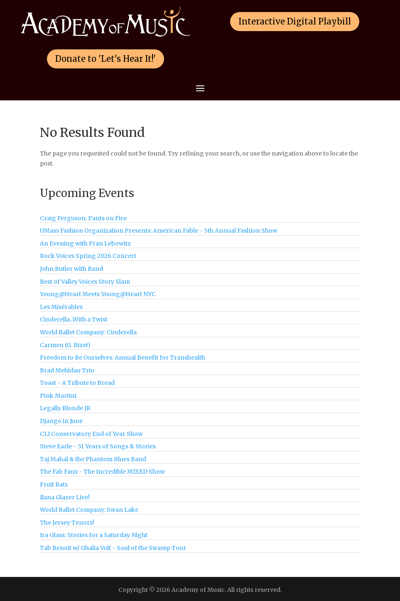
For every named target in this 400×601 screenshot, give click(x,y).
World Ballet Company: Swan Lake (89, 509)
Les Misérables (61, 307)
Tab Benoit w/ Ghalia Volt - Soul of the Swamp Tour (113, 548)
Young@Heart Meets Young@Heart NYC (98, 294)
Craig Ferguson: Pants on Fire (83, 218)
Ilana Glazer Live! (65, 497)
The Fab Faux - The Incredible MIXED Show (102, 471)
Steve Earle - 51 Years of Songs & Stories (98, 446)
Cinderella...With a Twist (74, 319)
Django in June (61, 421)
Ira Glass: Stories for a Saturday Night (93, 535)
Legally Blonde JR (65, 408)
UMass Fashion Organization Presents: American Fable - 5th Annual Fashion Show (158, 230)
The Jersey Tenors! (67, 522)
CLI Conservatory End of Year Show (91, 434)
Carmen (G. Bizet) (65, 345)
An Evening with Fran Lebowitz (85, 243)
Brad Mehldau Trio (67, 370)
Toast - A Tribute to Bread (77, 383)
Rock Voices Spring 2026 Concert (88, 256)
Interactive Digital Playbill (294, 21)
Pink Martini (58, 395)
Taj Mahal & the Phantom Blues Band (93, 459)
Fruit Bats (54, 484)
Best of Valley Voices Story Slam (85, 281)
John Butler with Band (71, 269)
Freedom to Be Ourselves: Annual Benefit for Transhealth (122, 357)
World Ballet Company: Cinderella (88, 332)
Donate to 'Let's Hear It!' (105, 59)
